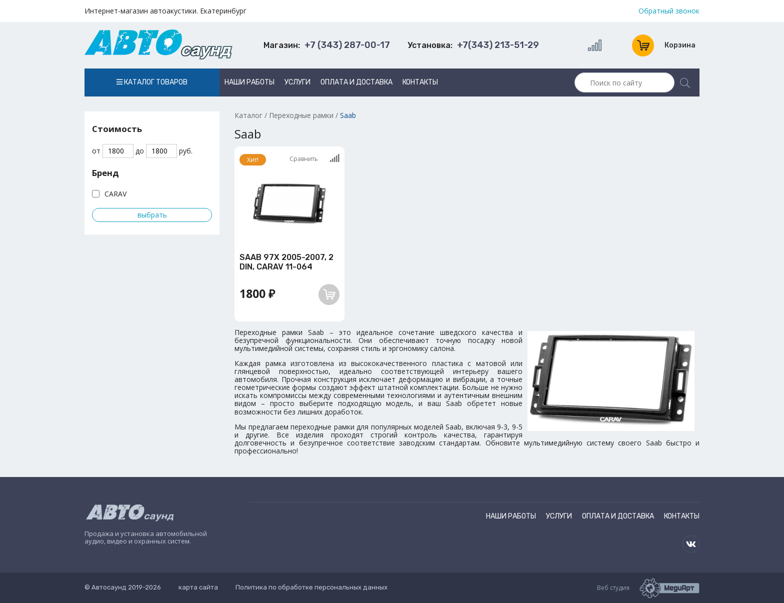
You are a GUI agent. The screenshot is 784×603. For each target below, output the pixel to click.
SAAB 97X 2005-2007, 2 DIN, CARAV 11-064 (287, 261)
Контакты (420, 82)
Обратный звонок (669, 11)
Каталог (248, 115)
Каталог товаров (152, 82)
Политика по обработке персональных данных (312, 587)
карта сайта (198, 587)
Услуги (297, 82)
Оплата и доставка (356, 82)
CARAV (115, 193)
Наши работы (249, 82)
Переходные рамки (301, 115)
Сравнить (315, 158)
